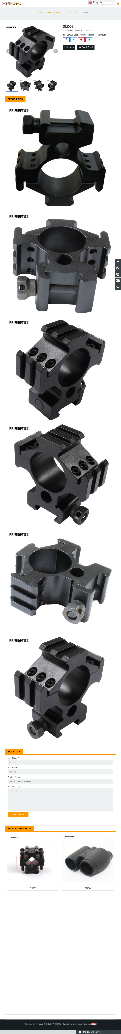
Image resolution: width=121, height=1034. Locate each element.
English (95, 2)
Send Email (86, 50)
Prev (8, 53)
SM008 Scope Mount (76, 37)
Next (55, 53)
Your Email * (13, 770)
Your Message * (15, 790)
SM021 (32, 892)
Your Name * (13, 760)
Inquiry (69, 50)
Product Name (14, 780)
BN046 (88, 892)
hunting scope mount (96, 37)
